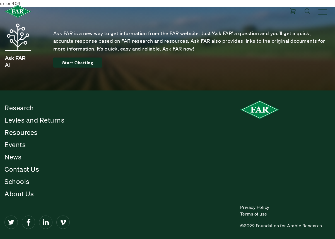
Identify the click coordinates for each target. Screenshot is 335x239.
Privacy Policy (254, 207)
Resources (21, 132)
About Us (19, 194)
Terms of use (253, 214)
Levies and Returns (34, 120)
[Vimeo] (63, 222)
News (12, 157)
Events (15, 145)
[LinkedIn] (45, 222)
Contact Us (21, 169)
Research (19, 108)
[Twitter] (11, 222)
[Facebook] (28, 222)
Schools (17, 181)
